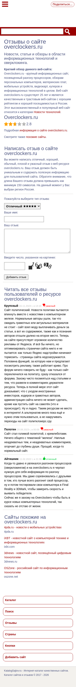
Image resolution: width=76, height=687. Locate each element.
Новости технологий (47, 112)
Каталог (10, 603)
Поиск (9, 615)
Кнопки (10, 649)
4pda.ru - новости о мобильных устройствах (33, 531)
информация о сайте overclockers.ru (43, 130)
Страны (10, 638)
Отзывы (11, 626)
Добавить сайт (15, 660)
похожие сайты (36, 136)
